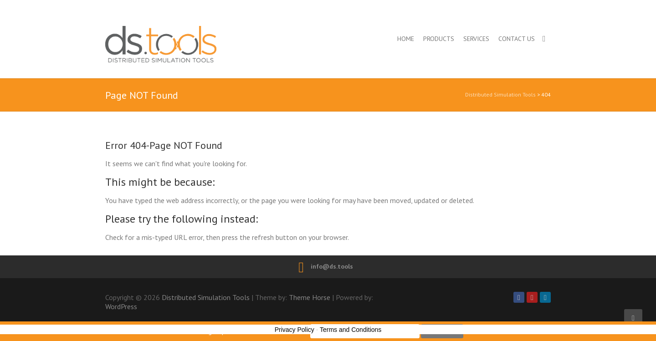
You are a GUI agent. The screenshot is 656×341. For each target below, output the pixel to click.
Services (476, 39)
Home (405, 39)
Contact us (516, 39)
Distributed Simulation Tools (200, 44)
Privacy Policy (294, 329)
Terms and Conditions (350, 329)
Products (438, 39)
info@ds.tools (332, 266)
